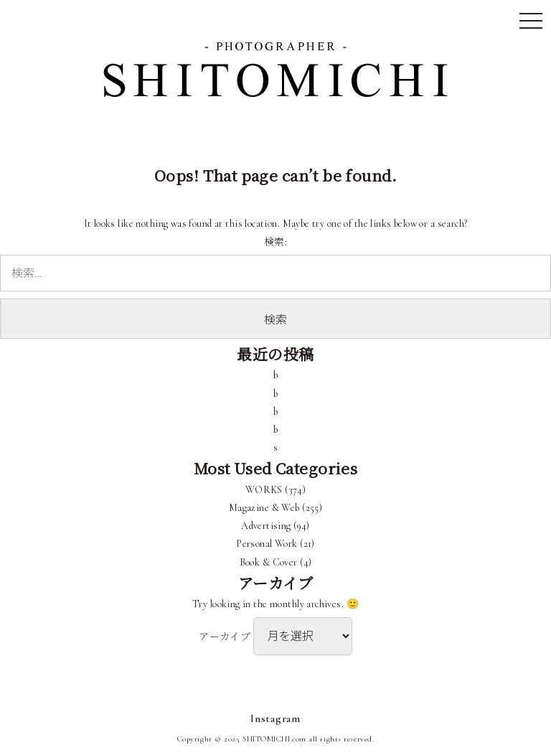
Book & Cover (269, 562)
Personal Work (266, 544)
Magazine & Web (264, 508)
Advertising (266, 526)
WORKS (264, 490)
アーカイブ (224, 637)
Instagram (275, 718)
